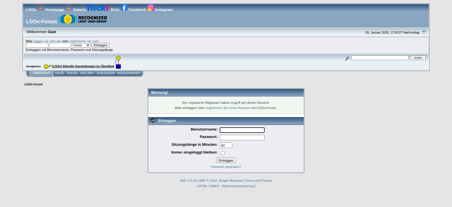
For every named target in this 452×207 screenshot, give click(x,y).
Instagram (160, 9)
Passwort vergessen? (226, 166)
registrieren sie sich (83, 41)
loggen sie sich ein (47, 41)
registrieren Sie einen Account (228, 108)
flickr (103, 9)
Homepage (51, 9)
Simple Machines (231, 180)
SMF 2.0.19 (188, 180)
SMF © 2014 (208, 180)
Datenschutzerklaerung (238, 186)
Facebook (133, 9)
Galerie (76, 9)
